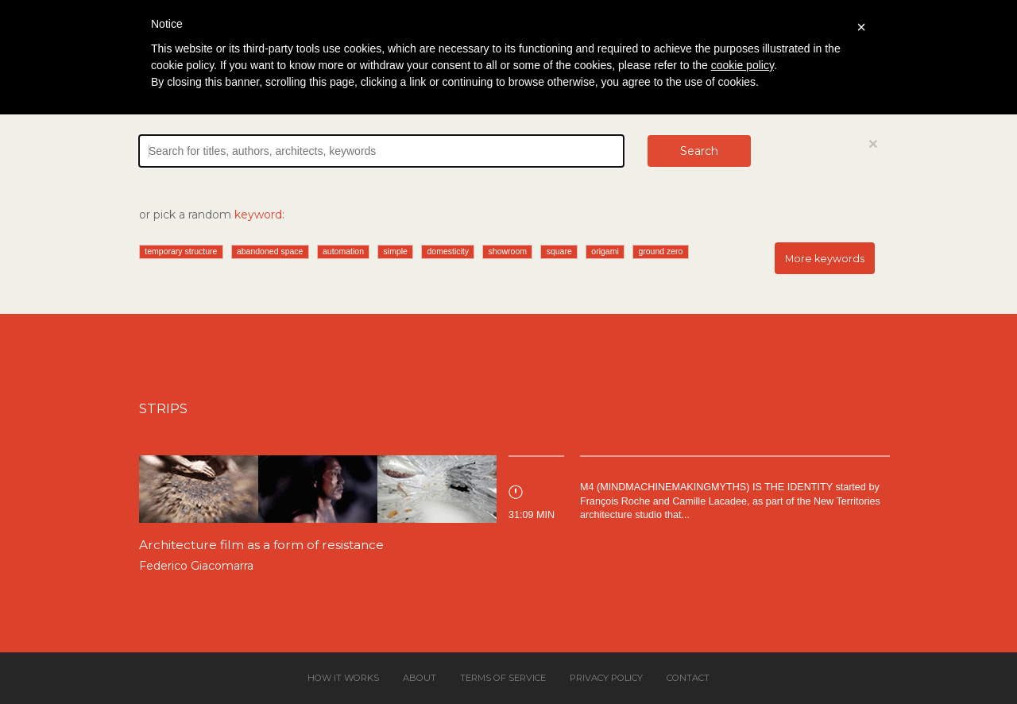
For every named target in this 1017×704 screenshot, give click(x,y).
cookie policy (742, 65)
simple (396, 251)
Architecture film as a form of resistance (261, 544)
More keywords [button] (824, 259)
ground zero (660, 251)
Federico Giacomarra (196, 566)
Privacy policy (606, 677)
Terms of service (503, 677)
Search (699, 151)
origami (604, 251)
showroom (508, 251)
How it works (343, 677)
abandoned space (270, 251)
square (559, 251)
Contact (688, 677)
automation (343, 251)
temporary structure (181, 251)
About (419, 677)
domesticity (448, 251)
